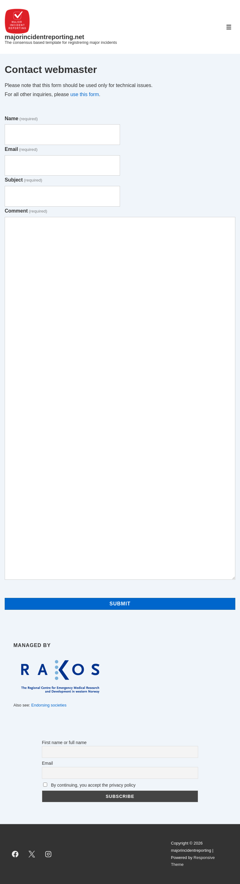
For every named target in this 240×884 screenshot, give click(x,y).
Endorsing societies (49, 705)
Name (21, 118)
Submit (119, 603)
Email (21, 149)
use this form (84, 94)
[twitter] (32, 854)
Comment (26, 210)
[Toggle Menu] (229, 27)
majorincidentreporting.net (44, 36)
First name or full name (64, 742)
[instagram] (48, 854)
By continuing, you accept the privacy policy (89, 785)
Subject (23, 179)
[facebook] (15, 854)
